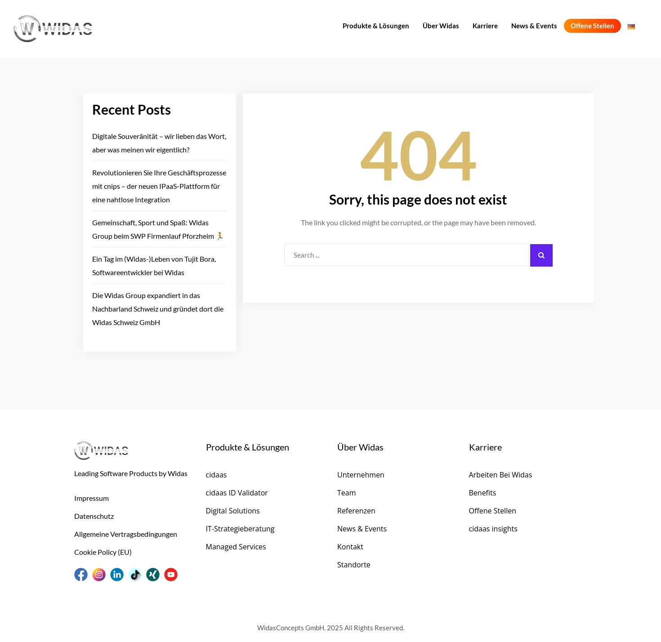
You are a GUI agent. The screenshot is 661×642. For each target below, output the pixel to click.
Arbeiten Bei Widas (500, 475)
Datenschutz (94, 516)
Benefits (482, 493)
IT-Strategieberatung (240, 529)
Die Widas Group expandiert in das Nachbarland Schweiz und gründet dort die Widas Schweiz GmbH (157, 308)
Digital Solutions (233, 511)
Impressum (91, 498)
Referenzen (356, 511)
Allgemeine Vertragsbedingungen (125, 534)
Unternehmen (360, 475)
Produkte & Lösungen (376, 26)
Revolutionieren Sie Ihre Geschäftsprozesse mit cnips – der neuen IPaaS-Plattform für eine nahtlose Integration (159, 186)
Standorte (354, 565)
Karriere (485, 26)
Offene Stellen (592, 26)
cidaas (216, 475)
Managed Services (236, 547)
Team (346, 493)
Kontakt (350, 547)
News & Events (534, 26)
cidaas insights (493, 529)
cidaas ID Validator (237, 493)
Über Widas (441, 26)
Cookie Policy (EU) (103, 552)
